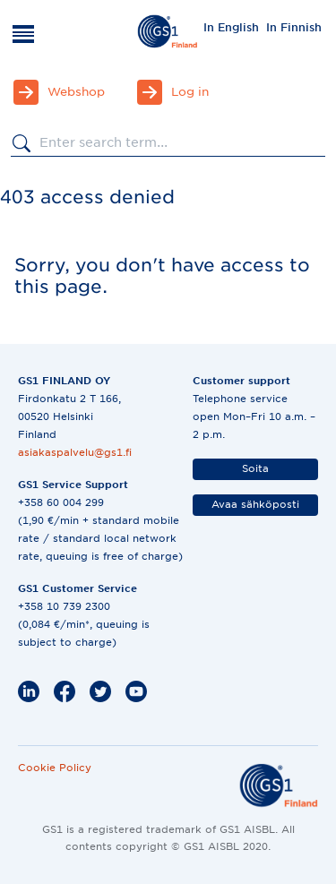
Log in (190, 92)
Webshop (76, 92)
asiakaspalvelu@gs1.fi (75, 452)
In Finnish (294, 27)
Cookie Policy (54, 767)
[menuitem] (231, 27)
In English (231, 27)
